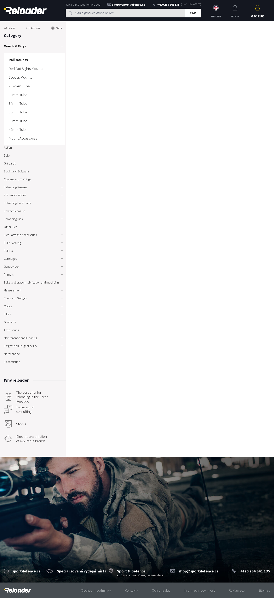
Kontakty (131, 590)
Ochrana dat (161, 590)
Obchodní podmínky (96, 590)
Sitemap (264, 590)
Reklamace (237, 590)
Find (193, 13)
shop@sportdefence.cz (126, 4)
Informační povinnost (199, 590)
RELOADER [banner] (25, 10)
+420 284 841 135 (166, 4)
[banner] (17, 590)
